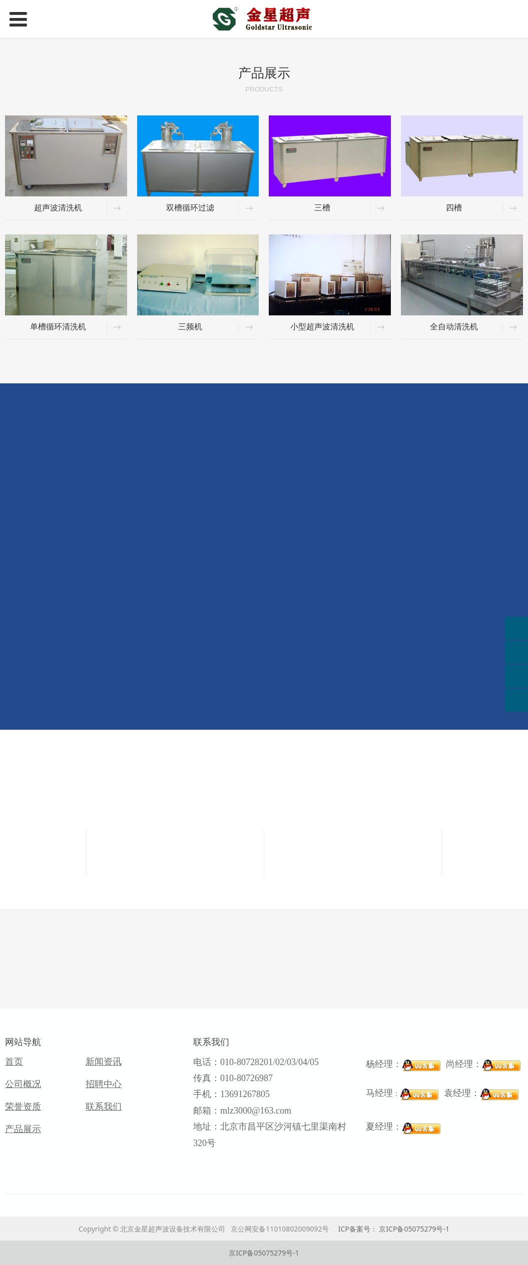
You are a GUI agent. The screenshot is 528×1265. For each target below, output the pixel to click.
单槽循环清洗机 (58, 326)
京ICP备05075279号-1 (264, 1253)
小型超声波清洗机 (322, 326)
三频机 (190, 326)
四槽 (454, 207)
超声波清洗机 (58, 207)
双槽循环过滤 (190, 207)
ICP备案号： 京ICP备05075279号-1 (393, 1229)
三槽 (322, 207)
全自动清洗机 (454, 326)
